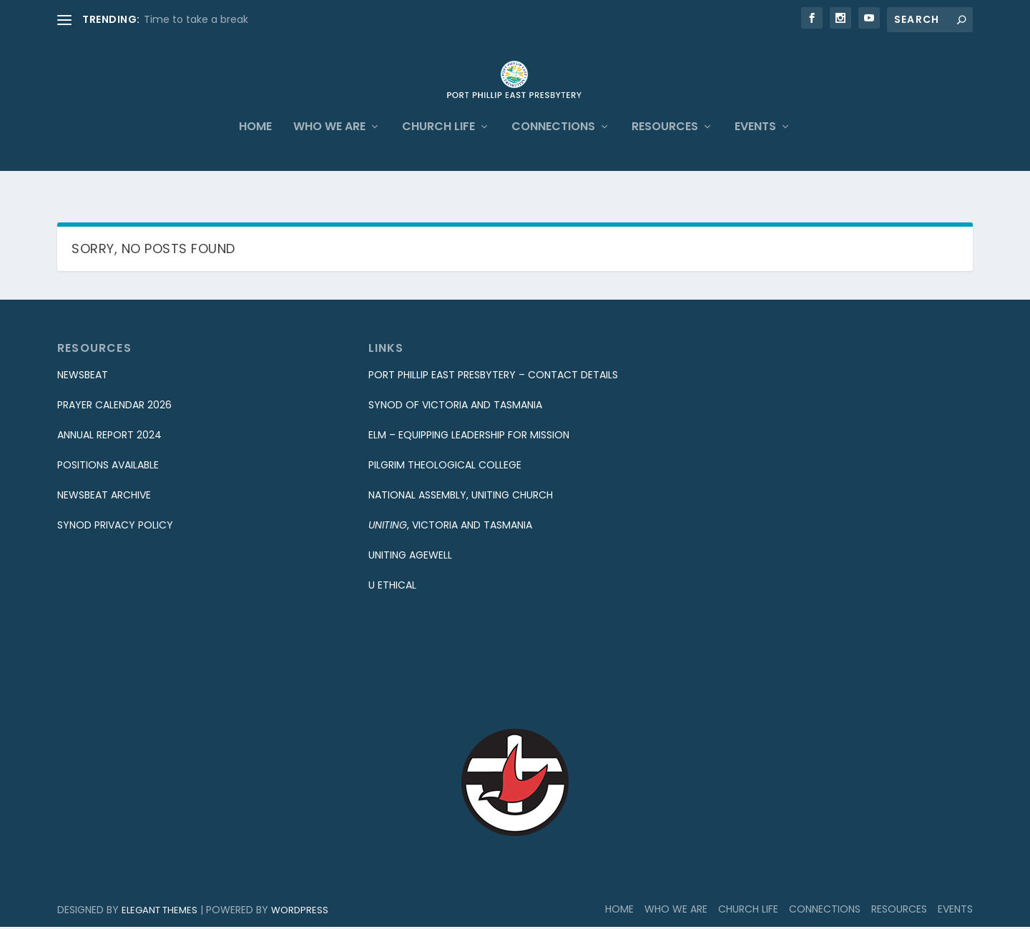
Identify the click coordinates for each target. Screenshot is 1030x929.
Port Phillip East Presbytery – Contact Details (493, 377)
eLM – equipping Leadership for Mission (468, 438)
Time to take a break (196, 19)
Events (755, 153)
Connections (553, 153)
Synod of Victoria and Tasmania (455, 407)
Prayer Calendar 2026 (114, 407)
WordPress (299, 912)
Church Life (438, 153)
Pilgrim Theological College (444, 468)
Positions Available (108, 468)
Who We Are (329, 153)
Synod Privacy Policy (115, 528)
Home (255, 153)
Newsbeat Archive (104, 498)
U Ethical (392, 587)
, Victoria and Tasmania (450, 528)
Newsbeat (82, 377)
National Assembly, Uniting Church (460, 498)
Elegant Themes (159, 912)
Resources (665, 153)
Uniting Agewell (410, 558)
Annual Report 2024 (109, 438)
